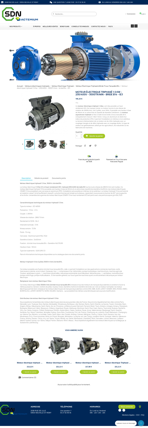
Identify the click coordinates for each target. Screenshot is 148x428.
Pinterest (95, 146)
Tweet (90, 146)
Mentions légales (128, 415)
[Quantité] (78, 136)
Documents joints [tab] (59, 178)
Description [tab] (26, 178)
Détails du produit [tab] (41, 178)
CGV (138, 415)
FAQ (142, 415)
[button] (30, 372)
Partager (85, 146)
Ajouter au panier (94, 136)
